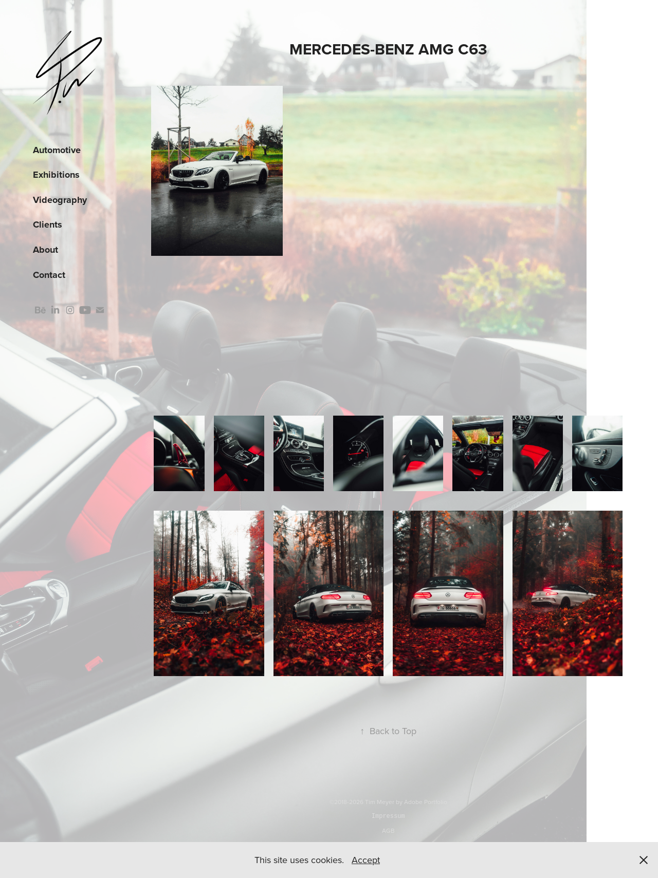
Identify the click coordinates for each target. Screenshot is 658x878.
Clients (47, 224)
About (45, 249)
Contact (49, 275)
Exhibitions (56, 174)
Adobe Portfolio (425, 801)
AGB (388, 830)
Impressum (388, 816)
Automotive (57, 150)
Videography (60, 200)
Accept (366, 859)
